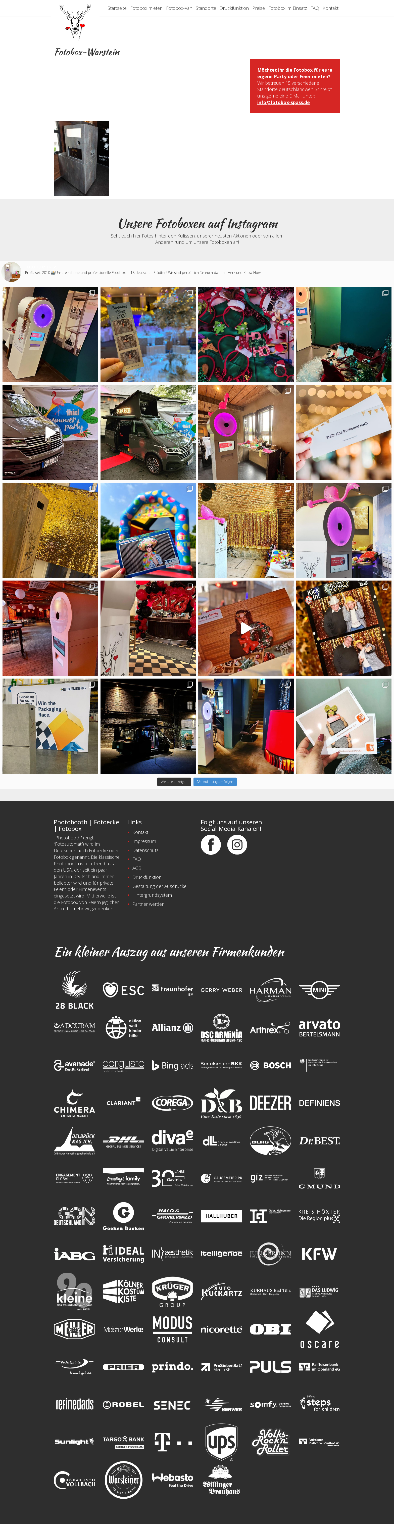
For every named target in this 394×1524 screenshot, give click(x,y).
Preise (258, 8)
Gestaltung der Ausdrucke (159, 886)
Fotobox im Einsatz (287, 8)
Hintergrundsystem (152, 895)
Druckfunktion (234, 8)
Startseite (117, 8)
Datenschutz (145, 850)
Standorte (206, 8)
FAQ (315, 8)
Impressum (144, 841)
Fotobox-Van (179, 8)
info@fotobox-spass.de (283, 102)
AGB (136, 868)
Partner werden (148, 904)
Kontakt (330, 8)
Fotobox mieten (146, 8)
